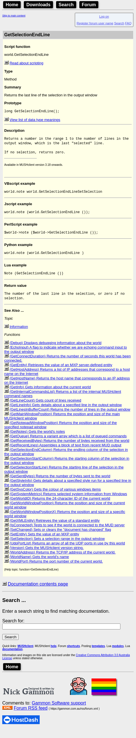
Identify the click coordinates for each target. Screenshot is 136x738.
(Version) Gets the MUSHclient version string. (47, 556)
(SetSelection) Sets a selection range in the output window (57, 547)
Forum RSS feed (30, 716)
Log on (104, 16)
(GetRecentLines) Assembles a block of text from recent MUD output (66, 453)
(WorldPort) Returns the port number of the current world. (56, 569)
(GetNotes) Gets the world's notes (37, 440)
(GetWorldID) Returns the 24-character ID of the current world (60, 506)
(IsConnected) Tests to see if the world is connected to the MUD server (67, 533)
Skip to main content (14, 15)
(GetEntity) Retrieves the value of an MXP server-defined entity (61, 373)
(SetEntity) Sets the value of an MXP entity (44, 542)
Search (66, 4)
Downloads (38, 4)
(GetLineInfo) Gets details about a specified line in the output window (66, 413)
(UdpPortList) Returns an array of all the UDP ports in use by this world (67, 551)
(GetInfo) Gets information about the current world (50, 395)
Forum (89, 4)
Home (12, 4)
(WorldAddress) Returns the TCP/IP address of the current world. (63, 560)
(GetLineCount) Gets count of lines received (45, 408)
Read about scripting (26, 63)
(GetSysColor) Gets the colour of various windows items (55, 497)
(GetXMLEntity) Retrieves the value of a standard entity (55, 529)
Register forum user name (95, 23)
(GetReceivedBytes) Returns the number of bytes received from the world (69, 449)
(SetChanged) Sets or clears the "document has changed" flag (60, 538)
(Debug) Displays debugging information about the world (55, 351)
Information (19, 335)
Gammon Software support (59, 711)
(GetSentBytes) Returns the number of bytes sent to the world (60, 484)
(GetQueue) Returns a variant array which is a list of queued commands (68, 444)
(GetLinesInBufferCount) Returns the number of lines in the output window (70, 417)
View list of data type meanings (35, 120)
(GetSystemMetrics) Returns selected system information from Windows (68, 502)
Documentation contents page (38, 592)
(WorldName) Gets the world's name (39, 565)
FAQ (128, 23)
